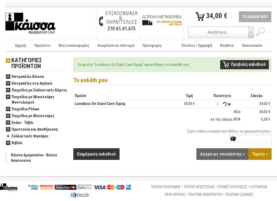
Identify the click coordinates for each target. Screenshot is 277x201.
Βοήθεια (227, 45)
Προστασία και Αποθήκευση (32, 129)
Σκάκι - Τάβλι (19, 122)
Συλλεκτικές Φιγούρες (27, 136)
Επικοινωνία (252, 45)
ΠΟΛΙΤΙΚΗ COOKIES (239, 194)
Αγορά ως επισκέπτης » (222, 154)
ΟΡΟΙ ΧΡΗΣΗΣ (175, 194)
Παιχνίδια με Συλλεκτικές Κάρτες (36, 90)
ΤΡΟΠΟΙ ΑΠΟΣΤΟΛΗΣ (199, 187)
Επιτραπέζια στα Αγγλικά (29, 83)
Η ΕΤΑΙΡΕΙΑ (258, 187)
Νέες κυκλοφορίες (73, 45)
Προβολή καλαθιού (248, 64)
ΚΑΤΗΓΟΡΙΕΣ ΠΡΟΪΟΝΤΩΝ (26, 63)
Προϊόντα (42, 45)
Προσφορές (152, 45)
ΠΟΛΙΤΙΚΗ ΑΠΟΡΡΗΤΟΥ (205, 194)
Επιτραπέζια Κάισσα (25, 76)
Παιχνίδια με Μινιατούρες (30, 116)
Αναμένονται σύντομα (115, 45)
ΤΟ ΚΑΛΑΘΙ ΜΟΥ (255, 17)
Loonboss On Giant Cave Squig (100, 103)
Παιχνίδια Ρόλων (22, 109)
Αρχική (20, 45)
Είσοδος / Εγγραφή (197, 45)
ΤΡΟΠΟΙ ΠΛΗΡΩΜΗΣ (166, 187)
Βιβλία (14, 143)
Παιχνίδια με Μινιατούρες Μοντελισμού (30, 100)
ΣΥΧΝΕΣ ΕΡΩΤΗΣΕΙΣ (232, 187)
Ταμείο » (260, 154)
